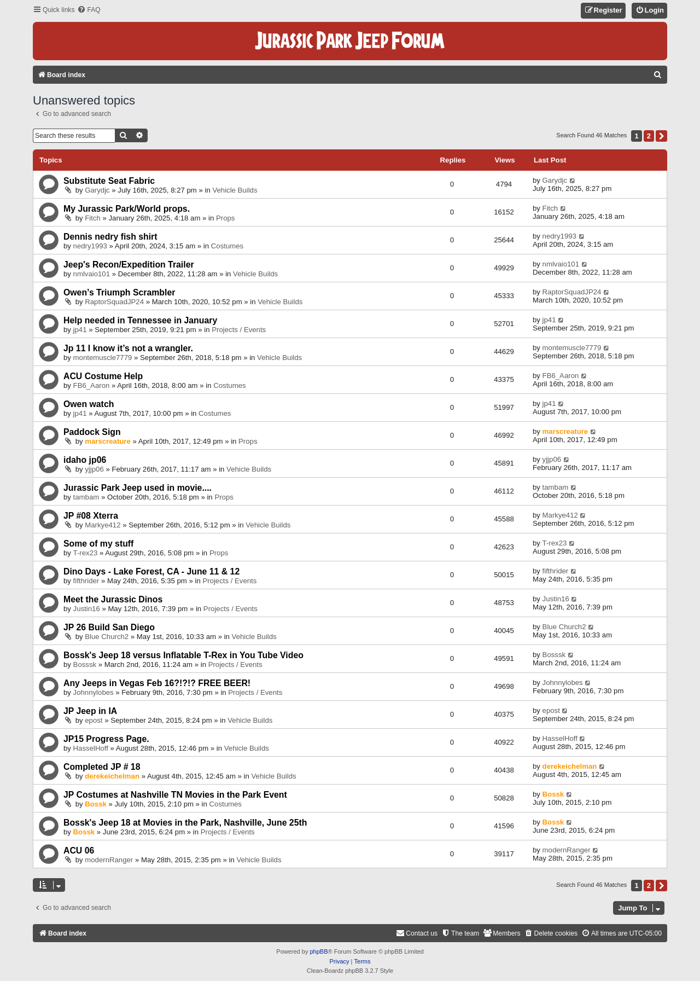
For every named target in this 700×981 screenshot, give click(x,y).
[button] (661, 136)
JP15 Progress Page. (106, 739)
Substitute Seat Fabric (109, 180)
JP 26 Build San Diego (109, 627)
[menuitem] (88, 10)
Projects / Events (239, 330)
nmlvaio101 (91, 274)
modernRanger (109, 860)
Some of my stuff (98, 543)
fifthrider (86, 581)
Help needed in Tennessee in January (140, 320)
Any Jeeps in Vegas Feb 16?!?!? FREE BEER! (156, 683)
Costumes (227, 246)
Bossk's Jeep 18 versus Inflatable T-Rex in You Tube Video (183, 655)
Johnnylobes (93, 692)
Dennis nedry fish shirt (110, 236)
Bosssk (85, 664)
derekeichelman (112, 776)
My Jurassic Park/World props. (126, 208)
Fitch (93, 218)
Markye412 (102, 525)
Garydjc (97, 190)
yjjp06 (94, 469)
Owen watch (88, 404)
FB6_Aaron (91, 385)
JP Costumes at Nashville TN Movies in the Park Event (175, 794)
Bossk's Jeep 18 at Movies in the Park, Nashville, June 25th (185, 822)
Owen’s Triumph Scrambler (119, 292)
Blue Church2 (107, 636)
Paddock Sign (92, 432)
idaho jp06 (84, 460)
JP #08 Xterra (90, 515)
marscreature (108, 441)
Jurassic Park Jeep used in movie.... (137, 487)
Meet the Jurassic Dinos (112, 599)
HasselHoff (90, 748)
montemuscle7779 (102, 357)
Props (225, 218)
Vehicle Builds (234, 190)
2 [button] (649, 136)
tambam (86, 497)
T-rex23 (85, 553)
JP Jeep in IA (90, 711)
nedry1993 (90, 246)
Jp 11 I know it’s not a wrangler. (128, 348)
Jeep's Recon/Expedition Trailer (128, 264)
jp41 (80, 330)
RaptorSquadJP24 (114, 302)
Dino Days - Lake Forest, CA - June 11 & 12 (151, 571)
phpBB (319, 951)
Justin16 (86, 609)
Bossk (96, 804)
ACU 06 (78, 850)
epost (93, 720)
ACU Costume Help (103, 376)
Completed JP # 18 (101, 766)
